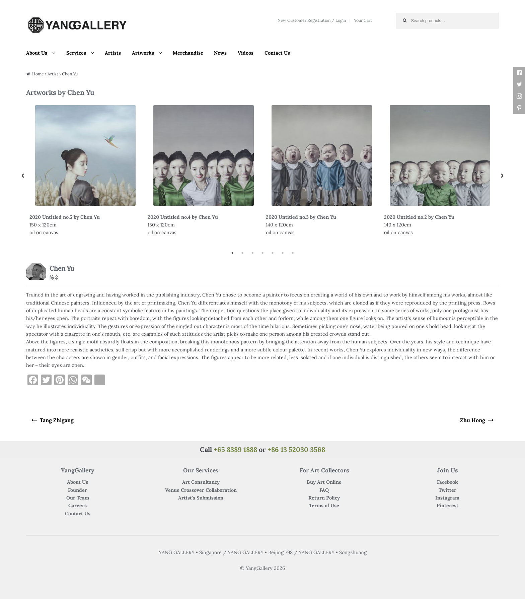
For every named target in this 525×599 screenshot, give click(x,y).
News (220, 53)
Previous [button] (23, 175)
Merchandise (188, 53)
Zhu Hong (475, 419)
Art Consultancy (201, 481)
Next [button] (502, 175)
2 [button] (242, 253)
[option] (85, 175)
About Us (36, 53)
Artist (53, 73)
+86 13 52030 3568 (296, 448)
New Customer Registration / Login (312, 20)
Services (76, 53)
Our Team (77, 496)
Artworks (143, 53)
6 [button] (282, 253)
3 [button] (252, 253)
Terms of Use (324, 504)
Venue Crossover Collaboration (201, 488)
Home (38, 73)
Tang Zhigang (54, 419)
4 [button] (262, 253)
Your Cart (363, 20)
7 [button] (292, 253)
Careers (77, 504)
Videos (245, 53)
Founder (77, 488)
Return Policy (324, 496)
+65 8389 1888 (235, 448)
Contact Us (277, 53)
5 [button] (272, 253)
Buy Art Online (324, 481)
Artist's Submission (200, 496)
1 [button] (232, 253)
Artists (113, 53)
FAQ (324, 488)
